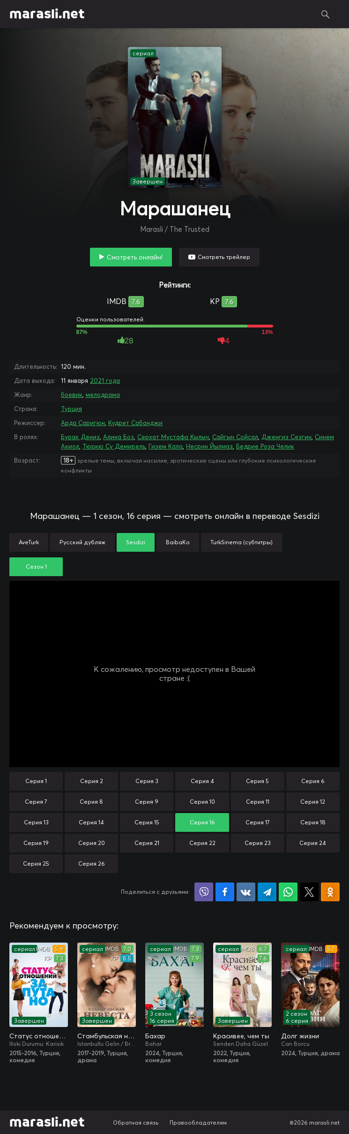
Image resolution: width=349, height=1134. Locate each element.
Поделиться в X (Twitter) (309, 892)
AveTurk (29, 542)
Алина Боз (118, 437)
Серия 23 (258, 842)
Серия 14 (91, 822)
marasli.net (47, 14)
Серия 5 (257, 780)
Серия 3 (146, 780)
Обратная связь (136, 1122)
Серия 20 (91, 842)
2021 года (105, 380)
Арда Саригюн (83, 422)
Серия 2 (91, 780)
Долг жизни (300, 1036)
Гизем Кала (166, 446)
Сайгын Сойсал (235, 437)
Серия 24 (312, 842)
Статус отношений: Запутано (38, 1036)
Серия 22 (202, 842)
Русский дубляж (82, 542)
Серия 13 (36, 822)
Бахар (155, 1036)
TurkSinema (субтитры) (241, 542)
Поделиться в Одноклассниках (330, 892)
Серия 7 (36, 801)
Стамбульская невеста (106, 1036)
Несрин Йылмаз (209, 446)
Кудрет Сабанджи (135, 422)
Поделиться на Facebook (224, 892)
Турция (71, 408)
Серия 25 (36, 863)
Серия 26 (91, 863)
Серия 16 (202, 822)
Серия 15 (146, 822)
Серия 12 (312, 801)
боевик (71, 394)
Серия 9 (146, 801)
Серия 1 (36, 780)
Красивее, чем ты (241, 1036)
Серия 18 (313, 822)
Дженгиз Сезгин (286, 437)
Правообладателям (198, 1122)
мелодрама (103, 394)
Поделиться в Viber (203, 892)
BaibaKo (178, 542)
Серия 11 (257, 801)
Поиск (326, 14)
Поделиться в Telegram (267, 892)
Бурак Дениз (80, 437)
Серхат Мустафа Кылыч (173, 437)
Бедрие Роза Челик (265, 446)
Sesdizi (135, 542)
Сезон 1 (36, 566)
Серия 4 (202, 780)
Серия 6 (313, 780)
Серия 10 (202, 801)
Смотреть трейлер (224, 256)
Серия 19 (36, 842)
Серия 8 (91, 801)
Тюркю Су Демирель (113, 446)
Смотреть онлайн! (135, 257)
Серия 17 (257, 822)
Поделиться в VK (246, 892)
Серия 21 (146, 842)
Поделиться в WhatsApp (288, 892)
